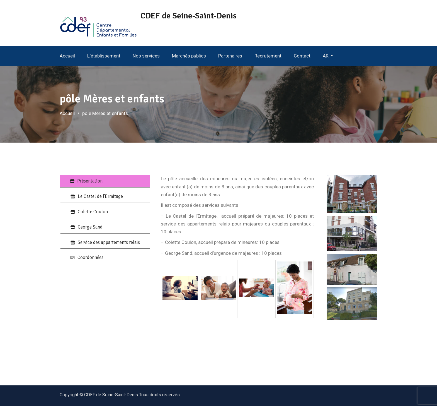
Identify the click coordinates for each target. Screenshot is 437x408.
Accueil (67, 58)
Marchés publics (189, 58)
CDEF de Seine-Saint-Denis (195, 16)
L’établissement (103, 58)
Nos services (146, 58)
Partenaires (230, 58)
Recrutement (267, 58)
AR (326, 58)
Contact (302, 58)
